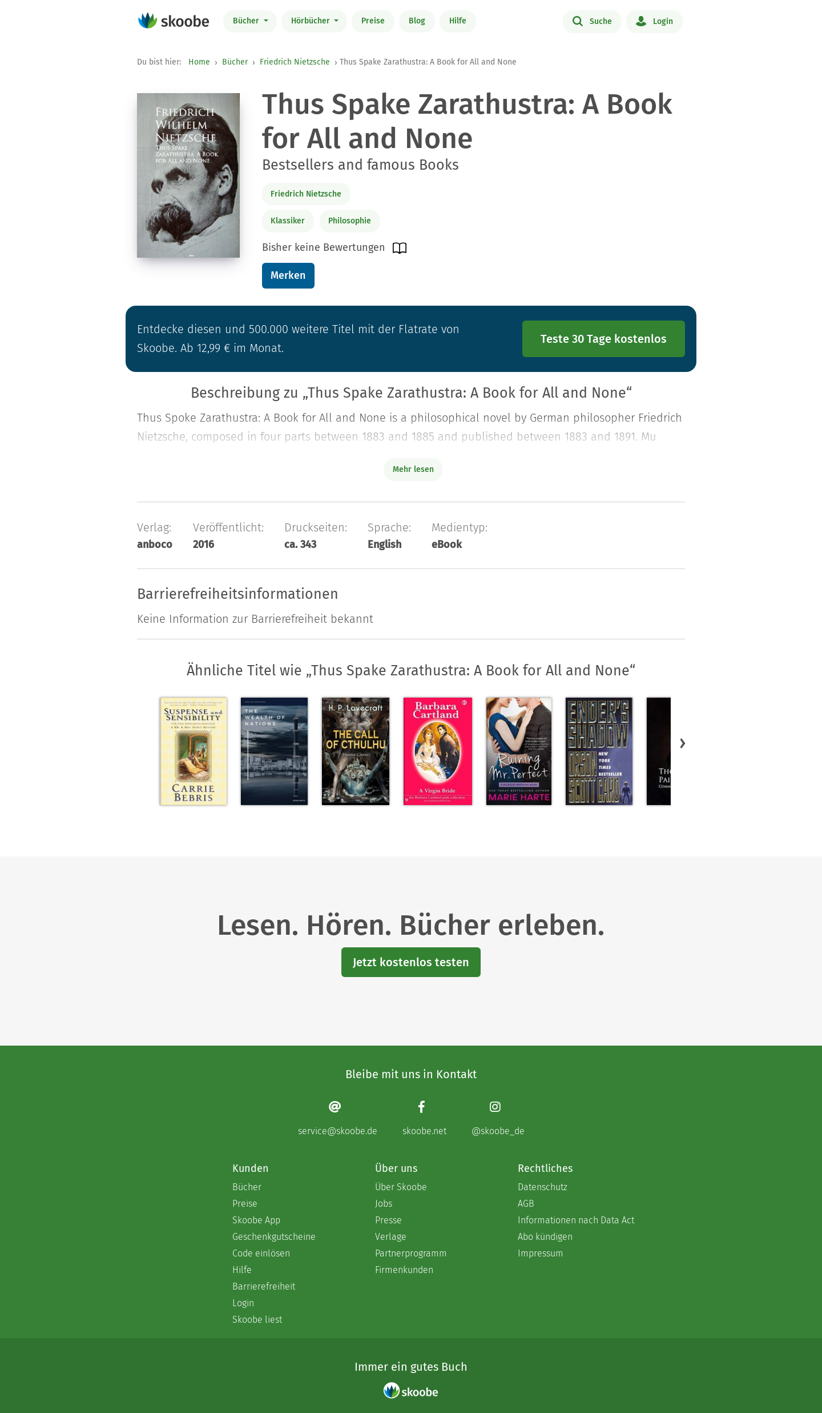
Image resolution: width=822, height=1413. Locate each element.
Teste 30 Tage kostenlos (604, 339)
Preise (373, 21)
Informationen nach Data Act (576, 1220)
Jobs (383, 1203)
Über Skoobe (401, 1187)
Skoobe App (256, 1220)
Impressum (540, 1253)
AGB (526, 1203)
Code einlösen (261, 1253)
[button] (683, 743)
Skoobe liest (257, 1319)
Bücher (247, 21)
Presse (388, 1220)
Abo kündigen (545, 1236)
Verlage (390, 1236)
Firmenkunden (404, 1269)
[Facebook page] (424, 1118)
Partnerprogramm (411, 1253)
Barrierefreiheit (263, 1286)
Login (654, 20)
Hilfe (457, 21)
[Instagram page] (498, 1118)
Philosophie (349, 221)
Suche (592, 20)
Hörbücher (311, 21)
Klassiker (288, 221)
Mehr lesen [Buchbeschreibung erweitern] (413, 469)
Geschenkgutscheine (274, 1236)
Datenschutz (542, 1187)
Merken (288, 275)
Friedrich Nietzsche (295, 62)
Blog (417, 21)
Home (199, 62)
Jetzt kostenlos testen (411, 962)
